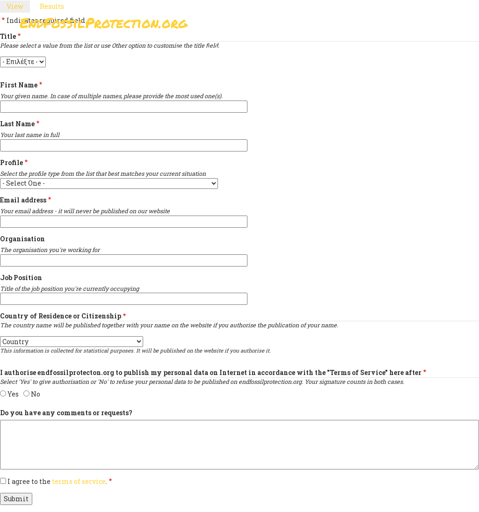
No (35, 393)
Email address (23, 199)
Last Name (17, 123)
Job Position (21, 277)
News (352, 49)
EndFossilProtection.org (104, 23)
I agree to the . (57, 481)
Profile (11, 162)
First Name (18, 84)
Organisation (22, 238)
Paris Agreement (237, 49)
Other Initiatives (409, 49)
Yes (13, 393)
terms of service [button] (79, 481)
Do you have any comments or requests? (66, 412)
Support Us (305, 49)
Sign (183, 49)
